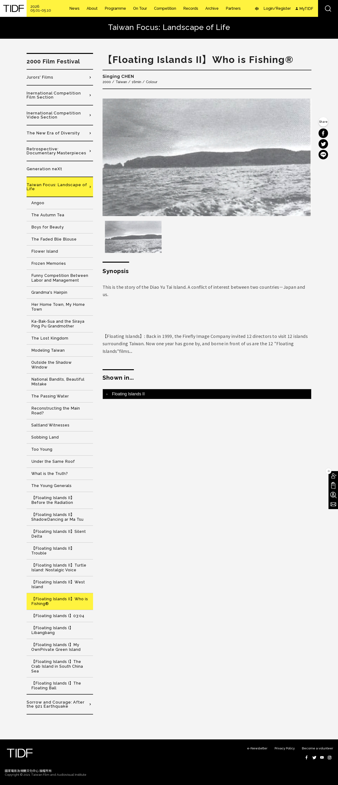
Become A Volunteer (333, 495)
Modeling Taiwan (48, 350)
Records (190, 8)
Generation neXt (44, 168)
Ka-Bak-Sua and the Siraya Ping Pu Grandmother (57, 323)
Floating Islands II (128, 394)
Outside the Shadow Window (51, 364)
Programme (115, 8)
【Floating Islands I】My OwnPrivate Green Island (56, 647)
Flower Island (44, 251)
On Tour (140, 8)
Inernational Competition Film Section (54, 95)
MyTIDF (306, 8)
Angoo (37, 203)
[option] (207, 157)
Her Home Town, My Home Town (58, 307)
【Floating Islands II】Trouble (53, 550)
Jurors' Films (40, 77)
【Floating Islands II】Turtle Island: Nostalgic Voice (58, 567)
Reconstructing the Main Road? (55, 410)
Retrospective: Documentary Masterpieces (56, 151)
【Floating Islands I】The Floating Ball (56, 685)
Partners (233, 8)
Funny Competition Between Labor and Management (59, 278)
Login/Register (277, 8)
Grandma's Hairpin (49, 292)
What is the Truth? (49, 473)
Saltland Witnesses (50, 425)
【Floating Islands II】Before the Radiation (53, 500)
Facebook (306, 757)
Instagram (329, 757)
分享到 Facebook (323, 133)
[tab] (207, 394)
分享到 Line (323, 154)
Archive (212, 8)
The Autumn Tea (47, 215)
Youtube (322, 757)
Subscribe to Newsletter (333, 504)
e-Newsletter (257, 748)
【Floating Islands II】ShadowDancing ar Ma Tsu (57, 517)
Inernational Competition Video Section (54, 115)
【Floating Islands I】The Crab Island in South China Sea (57, 666)
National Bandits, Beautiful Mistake (57, 381)
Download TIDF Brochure (333, 485)
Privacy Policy (285, 748)
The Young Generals (51, 485)
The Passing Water (50, 396)
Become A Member (333, 476)
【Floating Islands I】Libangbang (52, 630)
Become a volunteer (317, 748)
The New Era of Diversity (53, 133)
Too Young (41, 449)
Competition (165, 8)
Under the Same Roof (53, 461)
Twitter (314, 757)
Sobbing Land (45, 437)
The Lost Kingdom (49, 338)
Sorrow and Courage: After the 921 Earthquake (55, 704)
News (74, 8)
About (92, 8)
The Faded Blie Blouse (54, 239)
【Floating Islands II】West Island (58, 584)
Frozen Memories (48, 263)
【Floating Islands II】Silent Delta (58, 534)
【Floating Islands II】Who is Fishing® (59, 601)
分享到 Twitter (323, 144)
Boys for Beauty (47, 227)
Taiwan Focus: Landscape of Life (57, 186)
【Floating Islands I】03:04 (57, 616)
